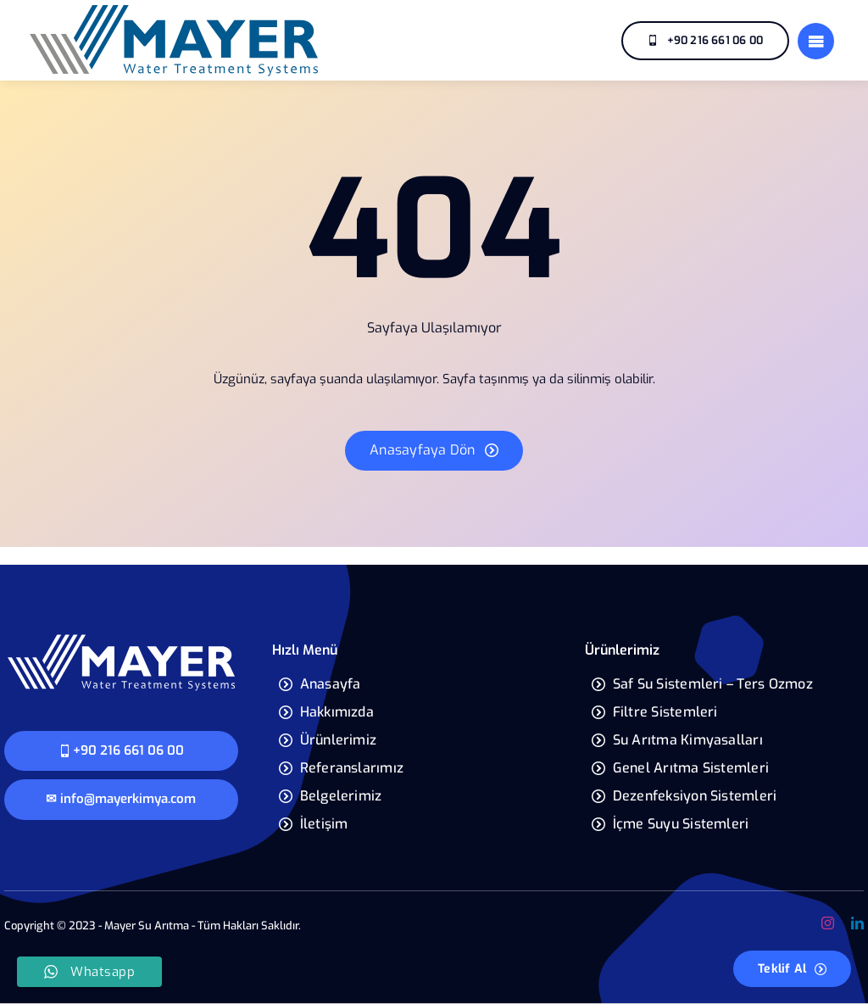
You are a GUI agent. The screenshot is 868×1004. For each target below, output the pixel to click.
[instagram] (827, 923)
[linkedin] (857, 923)
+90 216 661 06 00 (121, 750)
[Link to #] (816, 41)
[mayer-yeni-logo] (121, 638)
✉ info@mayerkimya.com (121, 798)
